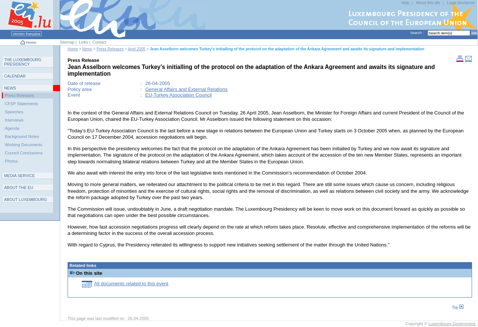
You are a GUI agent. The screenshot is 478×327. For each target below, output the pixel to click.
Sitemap (67, 42)
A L (25, 199)
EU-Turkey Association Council (178, 95)
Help (405, 3)
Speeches (14, 112)
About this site (428, 3)
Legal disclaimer (461, 3)
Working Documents (23, 144)
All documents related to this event (131, 283)
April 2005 (136, 49)
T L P (22, 61)
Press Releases (110, 49)
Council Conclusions (24, 153)
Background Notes (22, 136)
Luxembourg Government (452, 323)
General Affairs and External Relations (186, 89)
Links (83, 42)
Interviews (14, 120)
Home (31, 42)
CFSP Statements (21, 103)
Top (457, 307)
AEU (18, 187)
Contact (99, 42)
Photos (11, 161)
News (87, 49)
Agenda (12, 128)
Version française (26, 34)
